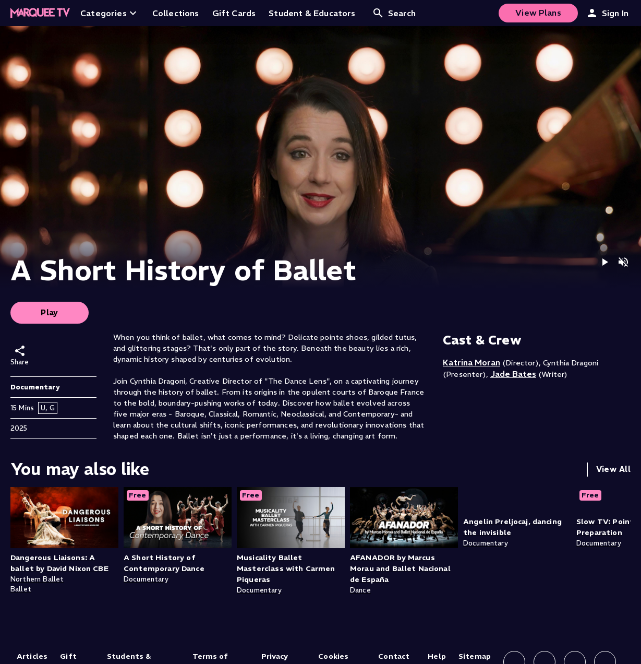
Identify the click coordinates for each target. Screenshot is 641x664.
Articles (32, 656)
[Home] (40, 13)
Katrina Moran (471, 362)
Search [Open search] (394, 13)
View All (613, 469)
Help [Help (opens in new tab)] (437, 656)
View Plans (538, 12)
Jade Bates (513, 374)
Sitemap (474, 656)
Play (49, 312)
